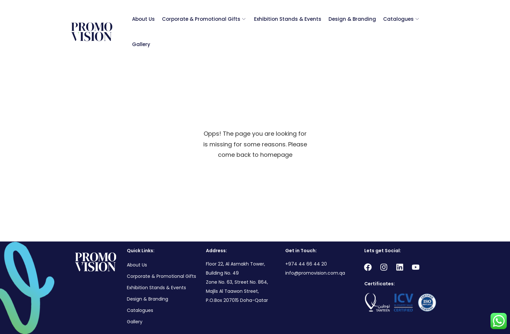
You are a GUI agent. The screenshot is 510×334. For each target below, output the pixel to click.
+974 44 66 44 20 (306, 264)
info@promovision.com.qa (315, 273)
